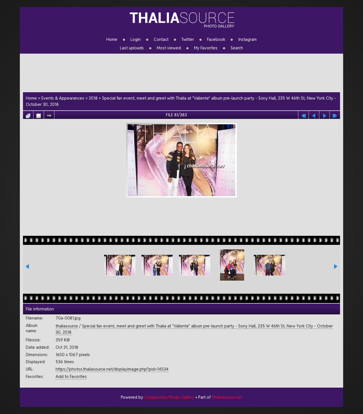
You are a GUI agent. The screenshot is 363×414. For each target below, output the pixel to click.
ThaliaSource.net (227, 397)
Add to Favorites (71, 376)
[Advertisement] (184, 72)
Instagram (247, 39)
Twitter (188, 39)
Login (135, 39)
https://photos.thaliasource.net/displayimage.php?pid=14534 (112, 369)
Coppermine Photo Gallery (169, 397)
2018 (93, 98)
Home (111, 39)
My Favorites (206, 48)
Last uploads (132, 48)
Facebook (216, 39)
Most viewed (169, 48)
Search (237, 48)
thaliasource (67, 326)
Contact (161, 39)
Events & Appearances (62, 98)
